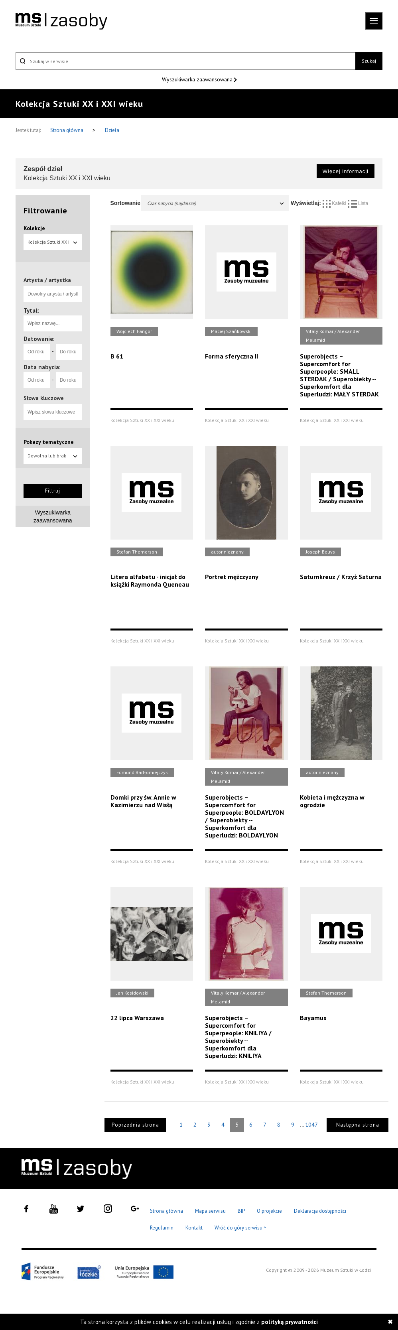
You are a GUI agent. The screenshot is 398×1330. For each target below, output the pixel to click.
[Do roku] (69, 352)
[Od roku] (37, 352)
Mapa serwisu (210, 1211)
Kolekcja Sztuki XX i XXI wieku (53, 244)
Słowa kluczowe (44, 398)
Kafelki (335, 203)
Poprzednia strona (135, 1124)
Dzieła (112, 130)
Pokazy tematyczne (49, 441)
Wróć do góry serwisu (240, 1228)
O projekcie (269, 1211)
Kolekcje (34, 228)
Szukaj (369, 61)
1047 (311, 1124)
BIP (241, 1211)
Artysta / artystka (47, 280)
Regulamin (161, 1227)
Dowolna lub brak (53, 456)
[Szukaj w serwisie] (185, 61)
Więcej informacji (345, 171)
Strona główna (67, 130)
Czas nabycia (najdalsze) (216, 203)
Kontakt (194, 1227)
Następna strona (357, 1124)
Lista (358, 203)
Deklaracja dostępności (320, 1211)
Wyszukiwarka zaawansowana (198, 79)
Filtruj (52, 490)
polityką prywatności (289, 1322)
